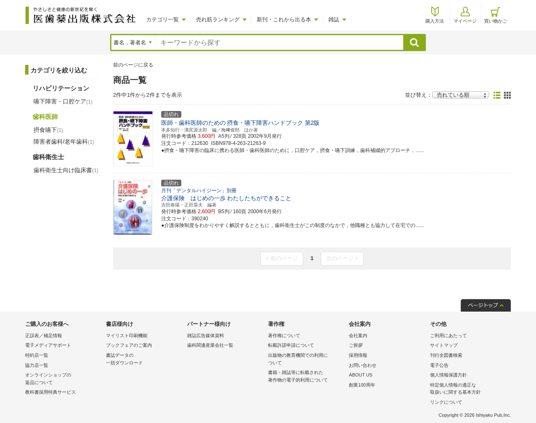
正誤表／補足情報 (43, 335)
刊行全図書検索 (446, 355)
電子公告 (439, 365)
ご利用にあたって (448, 335)
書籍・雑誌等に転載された (306, 377)
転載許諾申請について (291, 345)
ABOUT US (360, 374)
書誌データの (144, 359)
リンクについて (446, 402)
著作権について (284, 335)
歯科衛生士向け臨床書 (66, 170)
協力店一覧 (36, 365)
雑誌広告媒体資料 (205, 335)
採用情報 (358, 355)
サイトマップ (444, 345)
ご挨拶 (356, 345)
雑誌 (333, 19)
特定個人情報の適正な (468, 389)
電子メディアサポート (48, 345)
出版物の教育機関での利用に (306, 359)
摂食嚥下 (48, 129)
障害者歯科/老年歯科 (64, 141)
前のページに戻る (133, 65)
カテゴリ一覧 (162, 19)
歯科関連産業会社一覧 (210, 345)
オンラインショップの (63, 379)
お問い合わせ (362, 365)
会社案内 (358, 335)
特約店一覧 (36, 355)
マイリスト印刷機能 (126, 335)
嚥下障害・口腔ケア (63, 101)
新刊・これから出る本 (284, 19)
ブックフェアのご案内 (129, 345)
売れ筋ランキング (218, 19)
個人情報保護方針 (448, 374)
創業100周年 (362, 384)
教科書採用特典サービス (50, 392)
